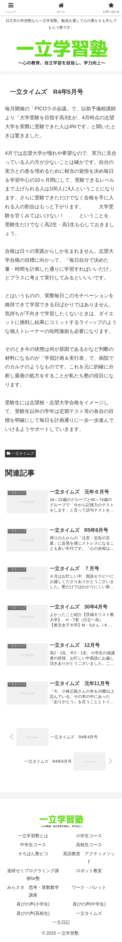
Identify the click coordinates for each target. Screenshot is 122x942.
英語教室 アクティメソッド (89, 857)
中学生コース (33, 844)
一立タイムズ (20, 453)
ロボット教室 (89, 870)
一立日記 (61, 922)
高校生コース (89, 844)
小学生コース (89, 835)
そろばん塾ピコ (33, 853)
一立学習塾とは (33, 835)
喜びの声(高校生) (32, 913)
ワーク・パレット (89, 887)
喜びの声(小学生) (32, 904)
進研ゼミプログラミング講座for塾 (33, 874)
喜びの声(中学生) (89, 904)
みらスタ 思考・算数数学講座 (33, 891)
